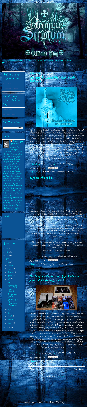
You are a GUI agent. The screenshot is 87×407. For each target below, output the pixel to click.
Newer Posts (35, 370)
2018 (7, 249)
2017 (7, 252)
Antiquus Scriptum (7, 83)
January (10, 323)
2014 (7, 262)
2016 (7, 255)
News (40, 172)
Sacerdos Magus (18, 141)
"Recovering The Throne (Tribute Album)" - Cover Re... (13, 288)
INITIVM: (8, 67)
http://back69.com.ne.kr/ (39, 319)
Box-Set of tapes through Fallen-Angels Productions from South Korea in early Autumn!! (54, 278)
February (11, 320)
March (10, 316)
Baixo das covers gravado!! (42, 178)
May (9, 309)
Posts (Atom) (62, 376)
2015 (7, 259)
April (9, 313)
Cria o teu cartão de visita (9, 114)
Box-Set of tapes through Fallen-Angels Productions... (12, 302)
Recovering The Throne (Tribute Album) (58, 172)
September (11, 272)
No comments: (35, 168)
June (9, 283)
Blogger (62, 402)
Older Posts (78, 370)
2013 (7, 327)
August (10, 276)
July (9, 279)
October (10, 269)
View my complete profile (11, 208)
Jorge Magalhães (7, 109)
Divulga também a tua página (10, 88)
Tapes (45, 361)
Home (57, 370)
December (11, 265)
